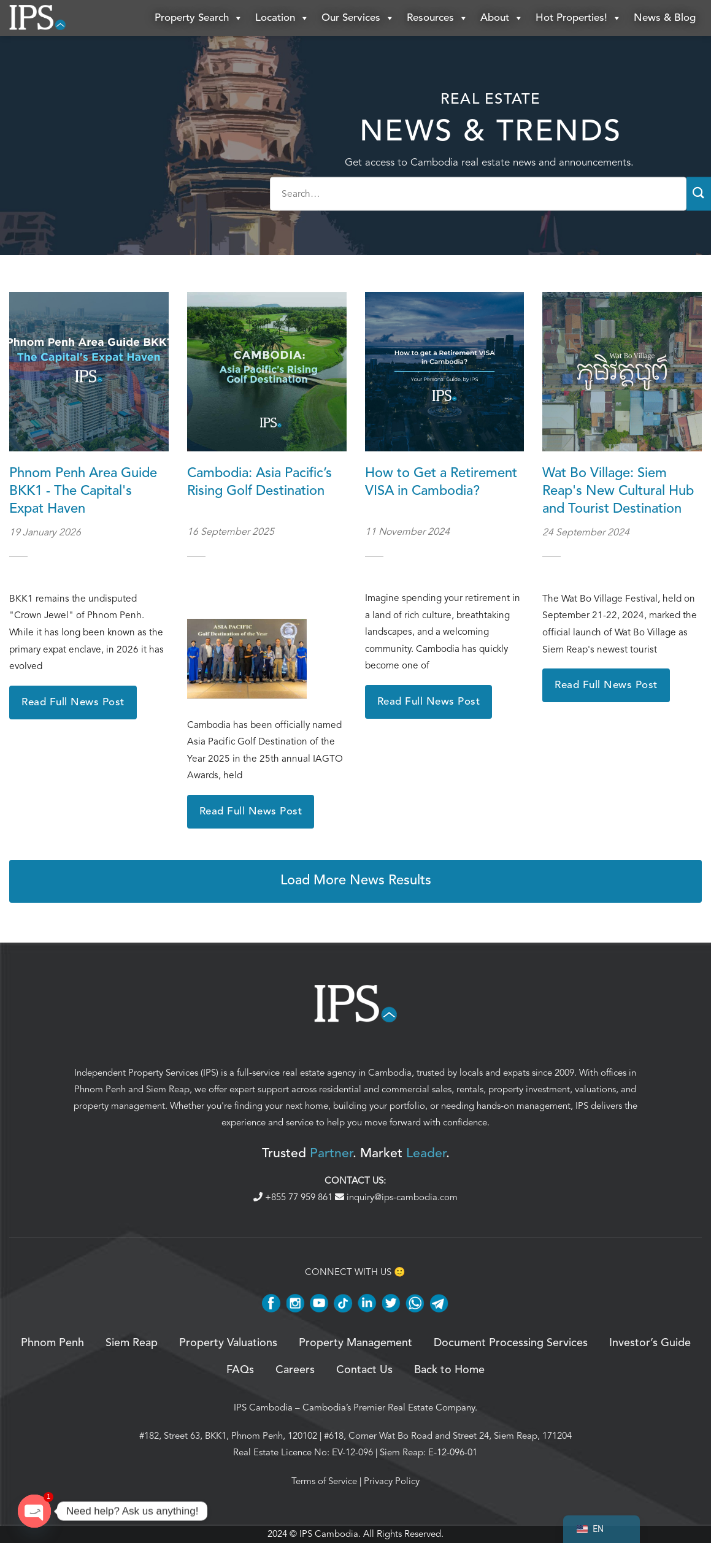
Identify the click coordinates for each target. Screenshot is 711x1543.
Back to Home (449, 1370)
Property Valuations (228, 1343)
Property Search (199, 18)
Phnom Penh (100, 1089)
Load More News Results (355, 881)
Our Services (357, 18)
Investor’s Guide (650, 1343)
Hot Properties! (578, 18)
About (501, 18)
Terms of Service (324, 1481)
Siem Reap (168, 1089)
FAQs (240, 1370)
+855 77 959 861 (294, 1197)
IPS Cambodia (263, 1407)
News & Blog (665, 18)
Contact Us (364, 1370)
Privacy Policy (392, 1481)
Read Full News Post (73, 702)
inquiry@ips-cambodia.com (396, 1197)
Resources (437, 18)
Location (282, 18)
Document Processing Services (511, 1343)
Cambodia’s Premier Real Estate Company (388, 1407)
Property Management (355, 1343)
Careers (295, 1370)
